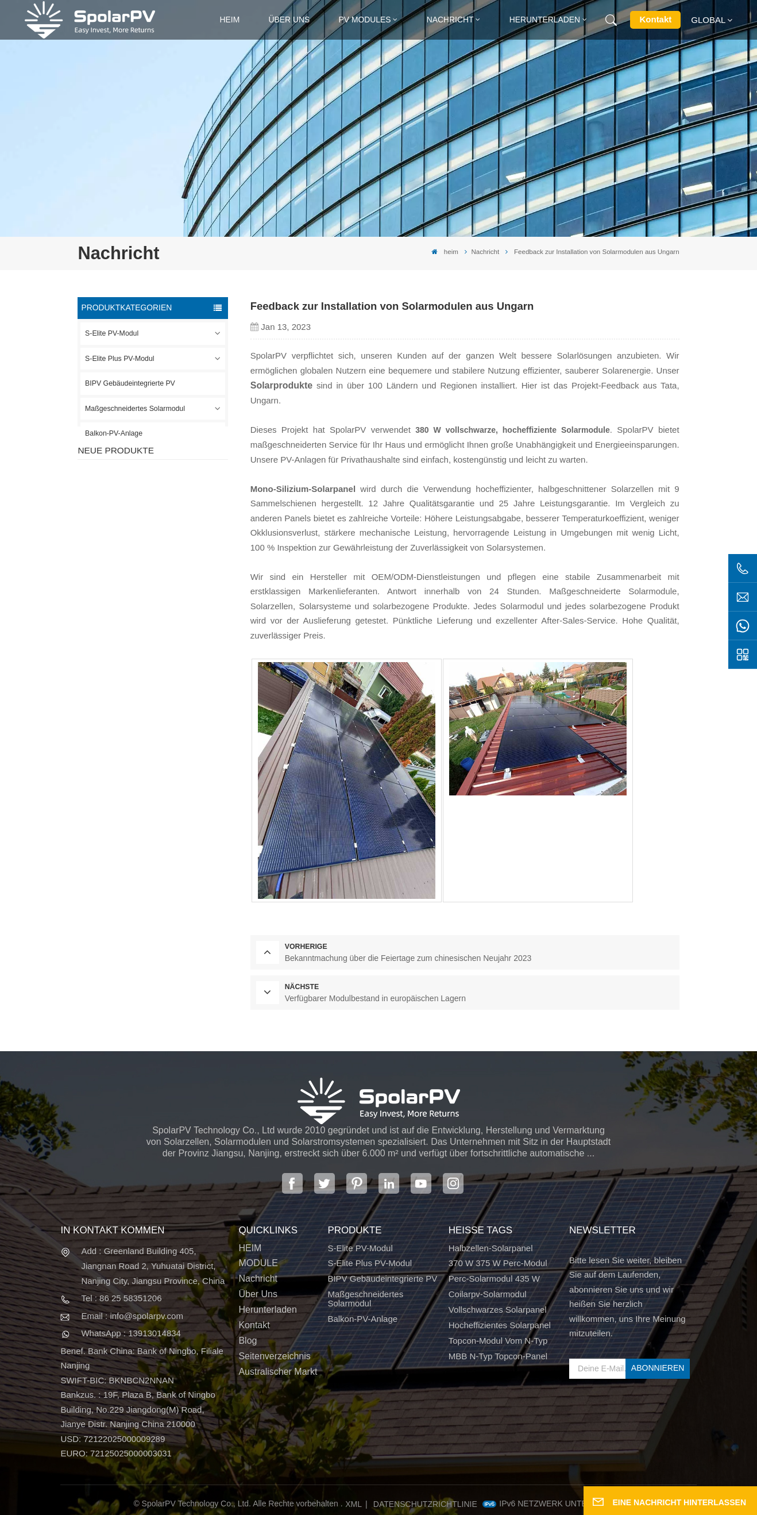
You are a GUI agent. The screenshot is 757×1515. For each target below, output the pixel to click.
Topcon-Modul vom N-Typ (498, 1340)
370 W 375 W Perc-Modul (498, 1263)
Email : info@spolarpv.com (132, 1316)
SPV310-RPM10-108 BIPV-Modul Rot (175, 563)
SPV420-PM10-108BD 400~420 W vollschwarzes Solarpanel (173, 505)
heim (230, 19)
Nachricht (450, 19)
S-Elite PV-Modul (111, 333)
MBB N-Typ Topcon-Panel (498, 1356)
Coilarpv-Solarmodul (488, 1294)
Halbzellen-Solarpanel (491, 1248)
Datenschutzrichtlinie (425, 1504)
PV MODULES (365, 19)
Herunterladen (544, 19)
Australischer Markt (277, 1371)
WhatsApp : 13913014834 (130, 1333)
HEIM (249, 1248)
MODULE (257, 1263)
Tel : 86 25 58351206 (121, 1298)
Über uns (289, 19)
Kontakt (655, 19)
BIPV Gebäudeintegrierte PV (130, 383)
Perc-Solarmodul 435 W (494, 1278)
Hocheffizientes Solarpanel (500, 1325)
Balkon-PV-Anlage (113, 433)
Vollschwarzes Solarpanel (498, 1309)
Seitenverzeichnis (274, 1356)
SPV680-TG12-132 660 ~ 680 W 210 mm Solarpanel (174, 621)
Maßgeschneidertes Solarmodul (135, 409)
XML (353, 1504)
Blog (247, 1340)
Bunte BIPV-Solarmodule (171, 676)
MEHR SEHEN (162, 524)
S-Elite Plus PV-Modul (119, 359)
